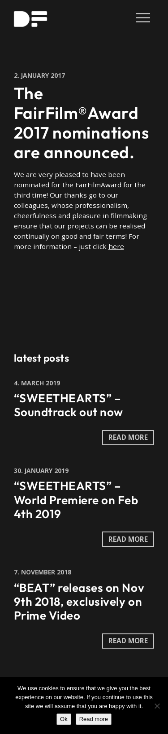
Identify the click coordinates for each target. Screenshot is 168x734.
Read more (93, 719)
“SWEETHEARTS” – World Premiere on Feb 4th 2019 (76, 499)
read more (128, 437)
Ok (64, 719)
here (116, 246)
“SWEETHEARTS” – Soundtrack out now (68, 405)
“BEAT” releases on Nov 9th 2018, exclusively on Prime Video (79, 601)
